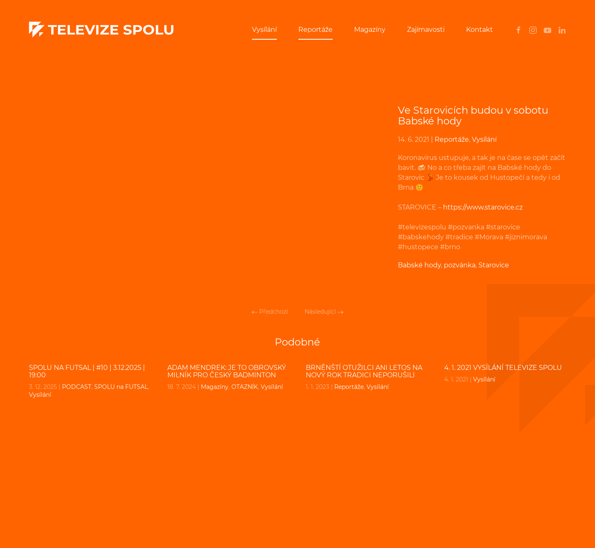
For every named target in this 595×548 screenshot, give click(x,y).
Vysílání (264, 29)
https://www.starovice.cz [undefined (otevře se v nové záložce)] (483, 207)
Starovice (493, 265)
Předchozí (270, 311)
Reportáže (315, 29)
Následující (324, 311)
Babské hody (419, 265)
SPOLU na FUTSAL (121, 387)
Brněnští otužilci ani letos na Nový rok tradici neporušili (364, 371)
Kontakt (479, 29)
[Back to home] (101, 29)
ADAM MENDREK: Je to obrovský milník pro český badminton (226, 371)
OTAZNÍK (244, 387)
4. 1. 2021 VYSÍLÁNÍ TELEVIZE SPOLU (503, 368)
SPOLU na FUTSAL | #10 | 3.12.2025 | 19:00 (87, 371)
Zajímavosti (426, 29)
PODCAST (76, 387)
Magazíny (370, 29)
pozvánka (460, 265)
